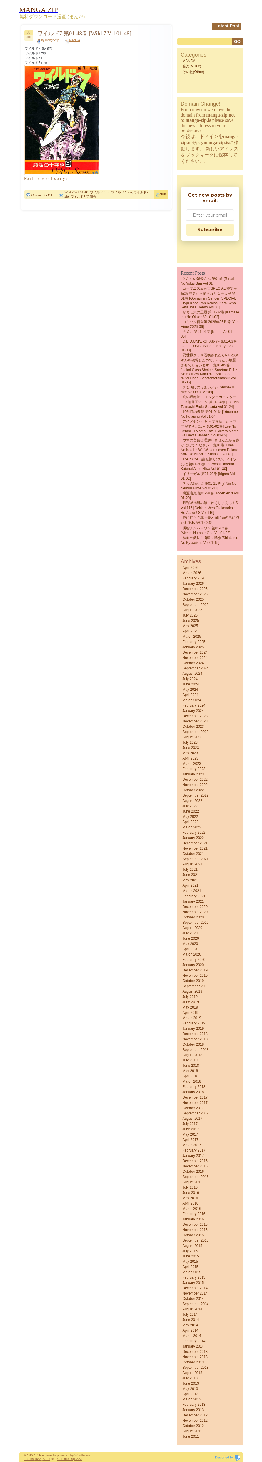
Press (86, 1455)
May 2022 (190, 817)
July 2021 (190, 870)
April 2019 (190, 1013)
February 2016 (194, 1214)
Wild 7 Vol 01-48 (76, 192)
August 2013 (192, 1373)
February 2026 (194, 578)
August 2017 (192, 1119)
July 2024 (190, 679)
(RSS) (38, 1459)
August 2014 (192, 1309)
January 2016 (193, 1219)
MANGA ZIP (32, 1455)
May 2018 (190, 1071)
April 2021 (190, 885)
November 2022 (195, 785)
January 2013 (193, 1410)
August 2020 (192, 928)
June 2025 (191, 621)
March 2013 (192, 1399)
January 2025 (193, 647)
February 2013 (194, 1405)
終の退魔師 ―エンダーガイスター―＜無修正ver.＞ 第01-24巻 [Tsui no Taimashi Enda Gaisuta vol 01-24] (210, 402)
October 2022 (193, 790)
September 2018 (196, 1050)
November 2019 (195, 975)
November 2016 (195, 1166)
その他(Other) (193, 72)
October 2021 (193, 854)
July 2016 (190, 1187)
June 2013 (191, 1383)
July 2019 (190, 997)
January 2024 (193, 711)
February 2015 (194, 1277)
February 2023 (194, 769)
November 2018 (195, 1039)
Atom (46, 1459)
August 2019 (192, 991)
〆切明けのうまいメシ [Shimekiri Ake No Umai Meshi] (207, 389)
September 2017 (196, 1113)
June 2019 (191, 1002)
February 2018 (194, 1087)
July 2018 (190, 1060)
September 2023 (196, 732)
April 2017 (190, 1140)
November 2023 (195, 721)
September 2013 (196, 1367)
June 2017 (191, 1129)
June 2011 (191, 1436)
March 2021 (192, 891)
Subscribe (210, 229)
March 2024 (192, 700)
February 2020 (194, 960)
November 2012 (195, 1420)
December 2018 (195, 1034)
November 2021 (195, 848)
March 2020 (192, 954)
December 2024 (195, 652)
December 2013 (195, 1352)
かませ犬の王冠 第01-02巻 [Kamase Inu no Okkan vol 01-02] (210, 314)
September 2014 (196, 1304)
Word (78, 1455)
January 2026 (193, 584)
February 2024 (194, 705)
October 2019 (193, 981)
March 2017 (192, 1145)
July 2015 (190, 1251)
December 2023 (195, 716)
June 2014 (191, 1320)
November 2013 (195, 1357)
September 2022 (196, 795)
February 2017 (194, 1150)
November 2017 (195, 1103)
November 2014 (195, 1293)
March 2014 (192, 1336)
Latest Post (227, 25)
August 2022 (192, 801)
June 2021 (191, 875)
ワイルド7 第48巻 (83, 196)
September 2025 (196, 605)
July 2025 (190, 615)
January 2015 (193, 1283)
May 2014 (190, 1325)
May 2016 (190, 1198)
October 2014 (193, 1299)
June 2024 (191, 684)
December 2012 (195, 1415)
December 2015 (195, 1224)
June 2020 (191, 938)
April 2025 (190, 631)
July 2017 (190, 1124)
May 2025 (190, 626)
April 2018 (190, 1076)
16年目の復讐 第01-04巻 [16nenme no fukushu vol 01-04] (209, 414)
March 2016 (192, 1209)
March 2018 (192, 1081)
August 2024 (192, 674)
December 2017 (195, 1097)
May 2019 (190, 1007)
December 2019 (195, 970)
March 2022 (192, 827)
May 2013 (190, 1389)
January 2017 (193, 1156)
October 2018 (193, 1044)
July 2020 (190, 933)
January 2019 (193, 1028)
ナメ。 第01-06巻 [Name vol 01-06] (207, 334)
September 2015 (196, 1240)
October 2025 (193, 599)
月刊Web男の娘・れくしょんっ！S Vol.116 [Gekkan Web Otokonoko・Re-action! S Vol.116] (209, 508)
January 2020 (193, 965)
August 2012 (192, 1431)
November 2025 (195, 594)
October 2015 (193, 1235)
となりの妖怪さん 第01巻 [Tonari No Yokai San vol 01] (207, 281)
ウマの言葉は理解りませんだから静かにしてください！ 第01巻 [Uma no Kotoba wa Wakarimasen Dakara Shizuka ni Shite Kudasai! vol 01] (210, 447)
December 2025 (195, 589)
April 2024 (190, 695)
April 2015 (190, 1267)
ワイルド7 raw (121, 192)
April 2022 (190, 822)
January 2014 (193, 1346)
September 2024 (196, 668)
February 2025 (194, 642)
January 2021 (193, 901)
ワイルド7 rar (99, 192)
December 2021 (195, 843)
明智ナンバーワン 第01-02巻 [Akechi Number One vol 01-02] (206, 530)
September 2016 (196, 1177)
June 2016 (191, 1193)
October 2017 (193, 1108)
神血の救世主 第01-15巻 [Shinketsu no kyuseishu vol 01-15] (209, 540)
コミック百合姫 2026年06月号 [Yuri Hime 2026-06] (210, 324)
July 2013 (190, 1378)
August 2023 (192, 737)
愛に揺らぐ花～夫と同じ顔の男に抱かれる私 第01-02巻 (210, 520)
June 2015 (191, 1256)
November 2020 (195, 912)
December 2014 (195, 1288)
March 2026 (192, 573)
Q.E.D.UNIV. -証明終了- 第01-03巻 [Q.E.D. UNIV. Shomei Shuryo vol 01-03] (209, 345)
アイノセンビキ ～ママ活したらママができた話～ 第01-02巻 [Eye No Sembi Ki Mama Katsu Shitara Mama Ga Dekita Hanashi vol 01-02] (210, 428)
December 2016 (195, 1161)
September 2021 (196, 859)
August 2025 (192, 610)
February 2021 (194, 896)
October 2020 (193, 917)
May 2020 (190, 944)
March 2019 (192, 1018)
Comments (65, 1459)
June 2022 (191, 811)
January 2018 (193, 1092)
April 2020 (190, 949)
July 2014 (190, 1315)
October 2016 (193, 1171)
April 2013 (190, 1394)
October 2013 (193, 1362)
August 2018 (192, 1055)
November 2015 (195, 1230)
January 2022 (193, 838)
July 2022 (190, 806)
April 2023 (190, 758)
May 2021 (190, 880)
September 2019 (196, 986)
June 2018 (191, 1066)
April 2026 (190, 568)
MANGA (74, 40)
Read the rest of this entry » (46, 179)
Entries (29, 1459)
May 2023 (190, 753)
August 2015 (192, 1246)
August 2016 (192, 1182)
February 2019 (194, 1023)
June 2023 (191, 748)
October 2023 (193, 727)
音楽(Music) (192, 66)
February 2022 (194, 832)
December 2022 (195, 779)
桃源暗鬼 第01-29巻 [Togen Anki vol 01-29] (210, 495)
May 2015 (190, 1262)
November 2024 (195, 658)
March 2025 (192, 636)
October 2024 (193, 663)
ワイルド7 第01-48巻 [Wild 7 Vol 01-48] (84, 33)
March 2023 (192, 764)
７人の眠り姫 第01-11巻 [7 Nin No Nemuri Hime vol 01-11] (208, 485)
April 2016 (190, 1203)
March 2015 (192, 1272)
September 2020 (196, 923)
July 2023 (190, 742)
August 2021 (192, 864)
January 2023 (193, 774)
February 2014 (194, 1341)
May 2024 (190, 689)
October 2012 (193, 1426)
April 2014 (190, 1330)
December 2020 (195, 907)
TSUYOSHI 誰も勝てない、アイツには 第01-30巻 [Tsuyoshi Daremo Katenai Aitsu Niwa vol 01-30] (209, 464)
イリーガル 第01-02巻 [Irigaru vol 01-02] (208, 476)
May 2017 (190, 1134)
